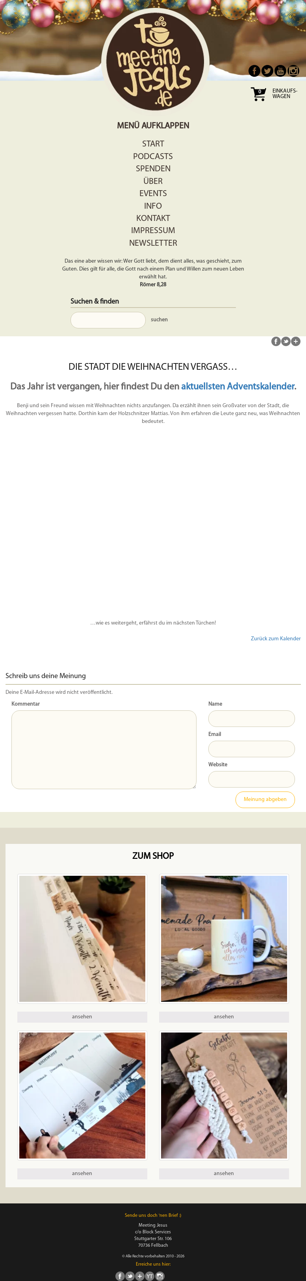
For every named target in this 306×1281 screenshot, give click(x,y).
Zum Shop (153, 856)
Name (215, 704)
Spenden (153, 169)
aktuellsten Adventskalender (237, 387)
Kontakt (153, 218)
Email (214, 735)
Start (153, 144)
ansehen (82, 1017)
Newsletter (153, 243)
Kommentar (25, 704)
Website (217, 765)
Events (153, 193)
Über (153, 181)
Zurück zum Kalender (276, 639)
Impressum (153, 230)
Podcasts (153, 156)
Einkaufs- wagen (285, 94)
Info (153, 206)
